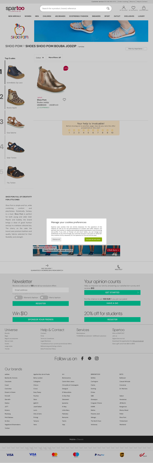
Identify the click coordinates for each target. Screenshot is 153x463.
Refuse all (56, 239)
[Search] (108, 8)
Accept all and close (93, 239)
